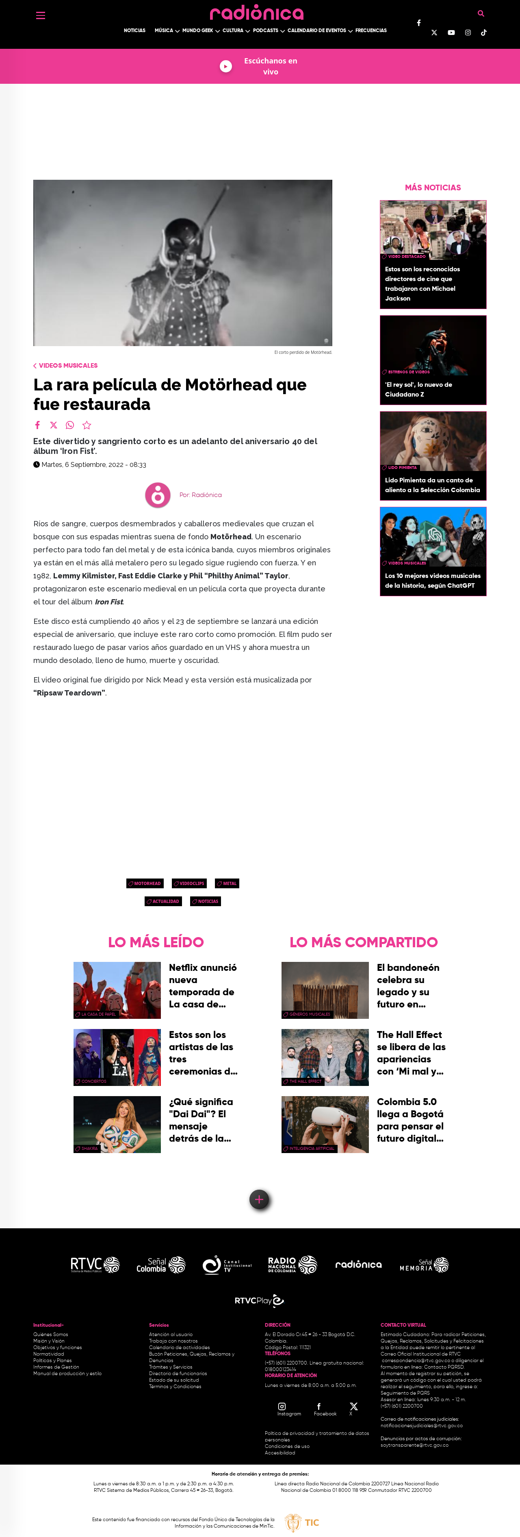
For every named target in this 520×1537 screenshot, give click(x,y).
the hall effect (305, 1081)
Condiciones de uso (287, 1446)
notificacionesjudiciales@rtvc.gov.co (422, 1426)
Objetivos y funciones (57, 1347)
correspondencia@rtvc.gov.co (416, 1360)
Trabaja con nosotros (173, 1341)
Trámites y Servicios (171, 1367)
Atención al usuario (171, 1334)
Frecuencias (371, 30)
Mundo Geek (197, 30)
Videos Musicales (68, 366)
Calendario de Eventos (317, 30)
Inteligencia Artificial (312, 1149)
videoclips (192, 883)
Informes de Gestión (56, 1367)
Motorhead (147, 883)
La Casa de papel (99, 1014)
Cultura (233, 30)
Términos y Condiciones (175, 1386)
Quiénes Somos (50, 1334)
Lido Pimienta (402, 468)
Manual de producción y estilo (67, 1373)
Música (164, 30)
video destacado (407, 257)
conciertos (94, 1081)
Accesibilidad (281, 1453)
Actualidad (166, 901)
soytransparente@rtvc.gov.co (414, 1445)
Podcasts (265, 30)
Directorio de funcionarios (178, 1373)
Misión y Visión (49, 1341)
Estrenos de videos (409, 372)
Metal (229, 883)
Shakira (90, 1149)
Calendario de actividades (179, 1347)
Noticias (134, 30)
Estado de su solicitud (174, 1380)
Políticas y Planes (52, 1360)
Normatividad (48, 1354)
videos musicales (407, 563)
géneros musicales (310, 1014)
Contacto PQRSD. (444, 1367)
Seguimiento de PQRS (405, 1393)
